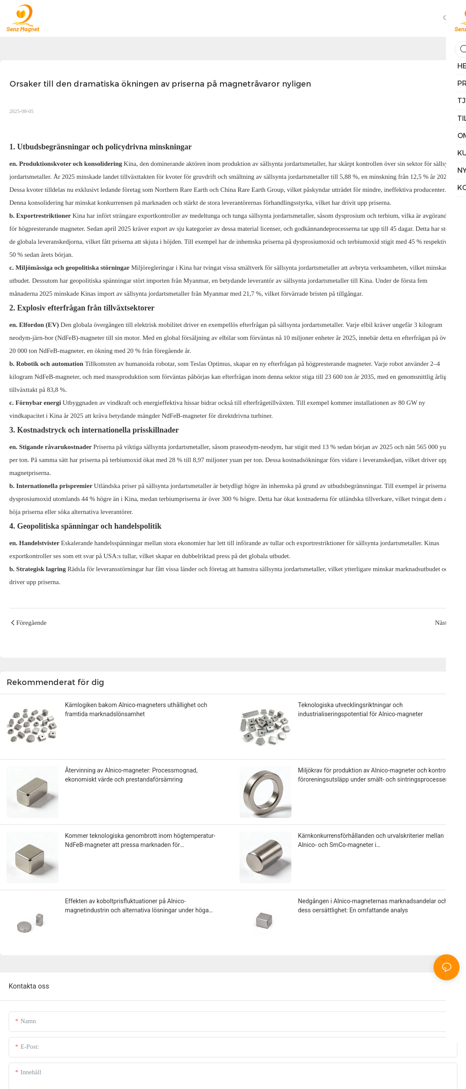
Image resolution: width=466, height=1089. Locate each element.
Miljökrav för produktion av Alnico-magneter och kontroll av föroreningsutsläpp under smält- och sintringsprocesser (377, 775)
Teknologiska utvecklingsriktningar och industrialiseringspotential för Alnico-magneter (360, 709)
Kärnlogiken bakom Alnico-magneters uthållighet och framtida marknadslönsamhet (136, 709)
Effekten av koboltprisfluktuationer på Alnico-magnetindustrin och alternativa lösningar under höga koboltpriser (137, 906)
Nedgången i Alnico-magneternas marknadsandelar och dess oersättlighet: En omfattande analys (373, 906)
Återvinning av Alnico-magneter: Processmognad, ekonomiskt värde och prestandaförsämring (131, 775)
